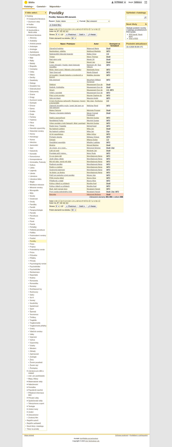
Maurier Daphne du (94, 95)
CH (69, 29)
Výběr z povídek (55, 93)
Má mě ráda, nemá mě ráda (60, 162)
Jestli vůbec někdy (56, 159)
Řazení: (52, 21)
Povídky (56, 13)
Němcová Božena (94, 194)
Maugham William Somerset (94, 81)
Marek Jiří (90, 59)
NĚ (61, 31)
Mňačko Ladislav (93, 142)
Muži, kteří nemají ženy (58, 189)
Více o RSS (133, 38)
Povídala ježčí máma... (58, 153)
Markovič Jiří (92, 65)
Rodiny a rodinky (55, 167)
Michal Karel (91, 126)
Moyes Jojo (91, 175)
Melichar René (92, 106)
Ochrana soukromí (121, 435)
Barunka (52, 194)
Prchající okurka (55, 137)
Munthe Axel (91, 183)
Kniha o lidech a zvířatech (59, 183)
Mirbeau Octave (93, 137)
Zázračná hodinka (56, 48)
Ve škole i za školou (57, 172)
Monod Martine (93, 145)
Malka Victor (91, 54)
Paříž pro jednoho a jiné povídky (61, 175)
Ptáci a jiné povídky (56, 95)
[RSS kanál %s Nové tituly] (146, 24)
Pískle (51, 62)
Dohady (52, 140)
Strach (51, 90)
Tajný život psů (55, 72)
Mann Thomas (92, 57)
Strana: (52, 34)
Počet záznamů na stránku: (60, 38)
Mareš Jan (91, 62)
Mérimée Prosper (93, 110)
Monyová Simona (93, 148)
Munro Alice (91, 178)
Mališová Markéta (93, 51)
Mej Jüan (90, 101)
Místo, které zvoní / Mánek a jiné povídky (65, 70)
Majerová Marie (93, 48)
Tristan (52, 57)
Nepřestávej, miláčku (57, 51)
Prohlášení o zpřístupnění (139, 435)
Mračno (52, 145)
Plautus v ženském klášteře (60, 113)
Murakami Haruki (93, 189)
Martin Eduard (92, 72)
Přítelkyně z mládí (56, 181)
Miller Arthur (91, 134)
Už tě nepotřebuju (56, 134)
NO (67, 31)
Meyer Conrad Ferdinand (92, 114)
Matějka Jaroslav (93, 75)
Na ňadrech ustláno (57, 129)
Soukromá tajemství (57, 170)
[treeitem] (36, 16)
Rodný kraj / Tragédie (57, 126)
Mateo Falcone (55, 110)
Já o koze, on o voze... (58, 148)
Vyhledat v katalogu (136, 12)
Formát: (83, 21)
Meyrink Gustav (93, 118)
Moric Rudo (91, 153)
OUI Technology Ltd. (92, 441)
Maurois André (92, 98)
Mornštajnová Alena (94, 156)
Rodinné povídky (55, 164)
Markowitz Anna (93, 70)
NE (64, 31)
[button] (125, 2)
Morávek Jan (92, 151)
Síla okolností (54, 80)
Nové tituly (131, 24)
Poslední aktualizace (136, 44)
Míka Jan (90, 129)
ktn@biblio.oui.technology (89, 438)
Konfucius (99, 101)
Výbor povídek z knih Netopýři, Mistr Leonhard (67, 123)
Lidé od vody (54, 151)
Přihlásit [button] (119, 2)
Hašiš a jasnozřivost (57, 118)
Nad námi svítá (55, 59)
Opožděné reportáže (57, 142)
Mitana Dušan (92, 140)
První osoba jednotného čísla (60, 192)
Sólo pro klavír (55, 98)
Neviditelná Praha (56, 120)
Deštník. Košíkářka (56, 87)
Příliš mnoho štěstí (56, 178)
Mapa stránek (29, 435)
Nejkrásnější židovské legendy (61, 54)
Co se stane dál (55, 156)
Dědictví (52, 84)
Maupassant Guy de (94, 84)
